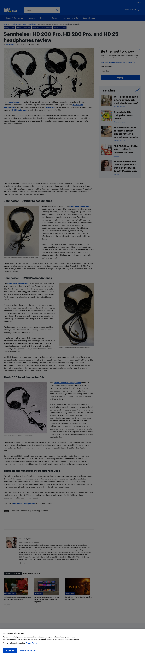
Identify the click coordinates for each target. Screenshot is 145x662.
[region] (72, 645)
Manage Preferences (28, 650)
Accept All (10, 650)
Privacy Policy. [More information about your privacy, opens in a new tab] (31, 643)
